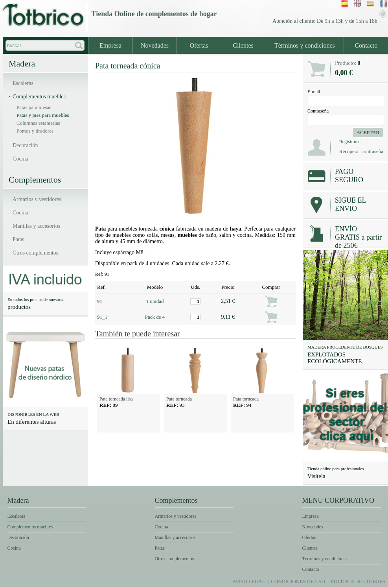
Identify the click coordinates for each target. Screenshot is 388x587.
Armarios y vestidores (37, 199)
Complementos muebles (39, 97)
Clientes (243, 45)
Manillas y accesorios (36, 226)
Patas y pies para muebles (43, 115)
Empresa (110, 45)
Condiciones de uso (298, 581)
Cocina (20, 159)
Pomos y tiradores (35, 131)
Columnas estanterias (38, 123)
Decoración (25, 145)
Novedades (155, 45)
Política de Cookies (358, 581)
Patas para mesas (34, 107)
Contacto (366, 45)
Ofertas (198, 45)
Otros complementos (35, 253)
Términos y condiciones (304, 45)
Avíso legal (248, 581)
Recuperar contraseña (361, 151)
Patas (18, 239)
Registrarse (349, 141)
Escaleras (23, 83)
